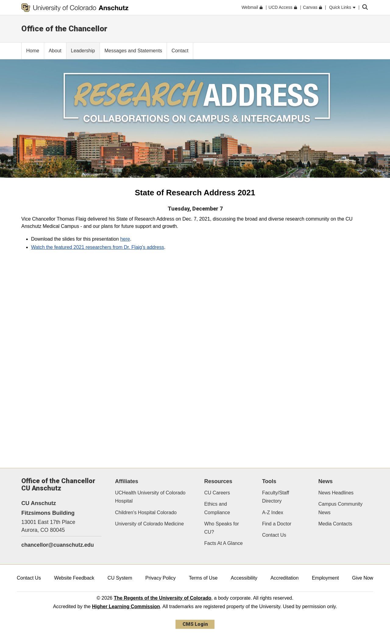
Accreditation (285, 577)
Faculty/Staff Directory (275, 497)
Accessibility (244, 577)
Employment (325, 577)
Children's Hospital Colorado (146, 512)
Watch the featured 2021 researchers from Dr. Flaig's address (97, 247)
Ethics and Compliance (217, 508)
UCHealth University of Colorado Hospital (150, 497)
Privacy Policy (160, 577)
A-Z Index (272, 512)
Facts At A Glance (223, 543)
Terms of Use (203, 577)
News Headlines (336, 492)
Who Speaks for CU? (221, 528)
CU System (120, 577)
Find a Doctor (276, 523)
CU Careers (217, 492)
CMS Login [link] (195, 624)
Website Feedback (74, 577)
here (125, 239)
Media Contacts (335, 523)
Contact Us (274, 535)
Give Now (362, 577)
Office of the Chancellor (64, 28)
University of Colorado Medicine (149, 523)
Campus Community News (340, 508)
